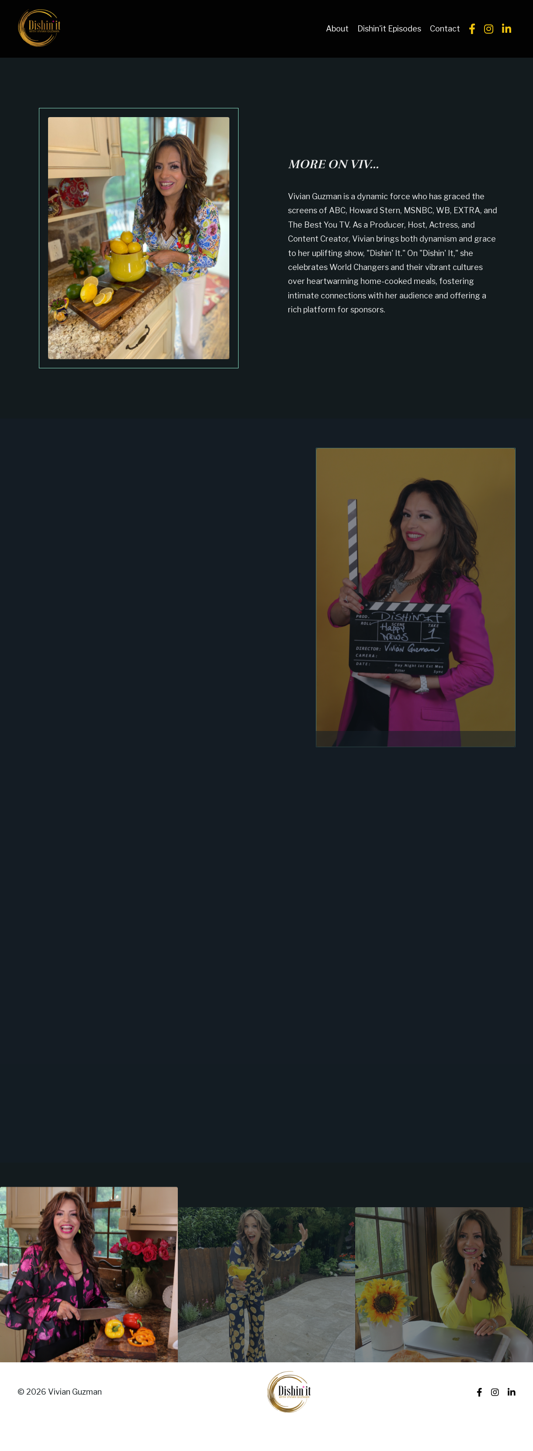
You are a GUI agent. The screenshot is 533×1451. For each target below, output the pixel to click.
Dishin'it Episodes (389, 28)
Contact (445, 28)
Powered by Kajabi (489, 1428)
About (337, 28)
